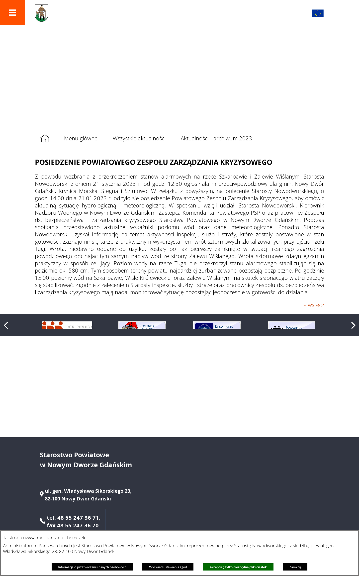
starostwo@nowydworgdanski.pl (273, 510)
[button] (12, 12)
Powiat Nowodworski (98, 13)
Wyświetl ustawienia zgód (168, 567)
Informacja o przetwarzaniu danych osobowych (92, 567)
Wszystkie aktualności (139, 138)
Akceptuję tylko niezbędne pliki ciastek (238, 567)
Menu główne (80, 138)
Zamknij (295, 567)
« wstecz (314, 304)
